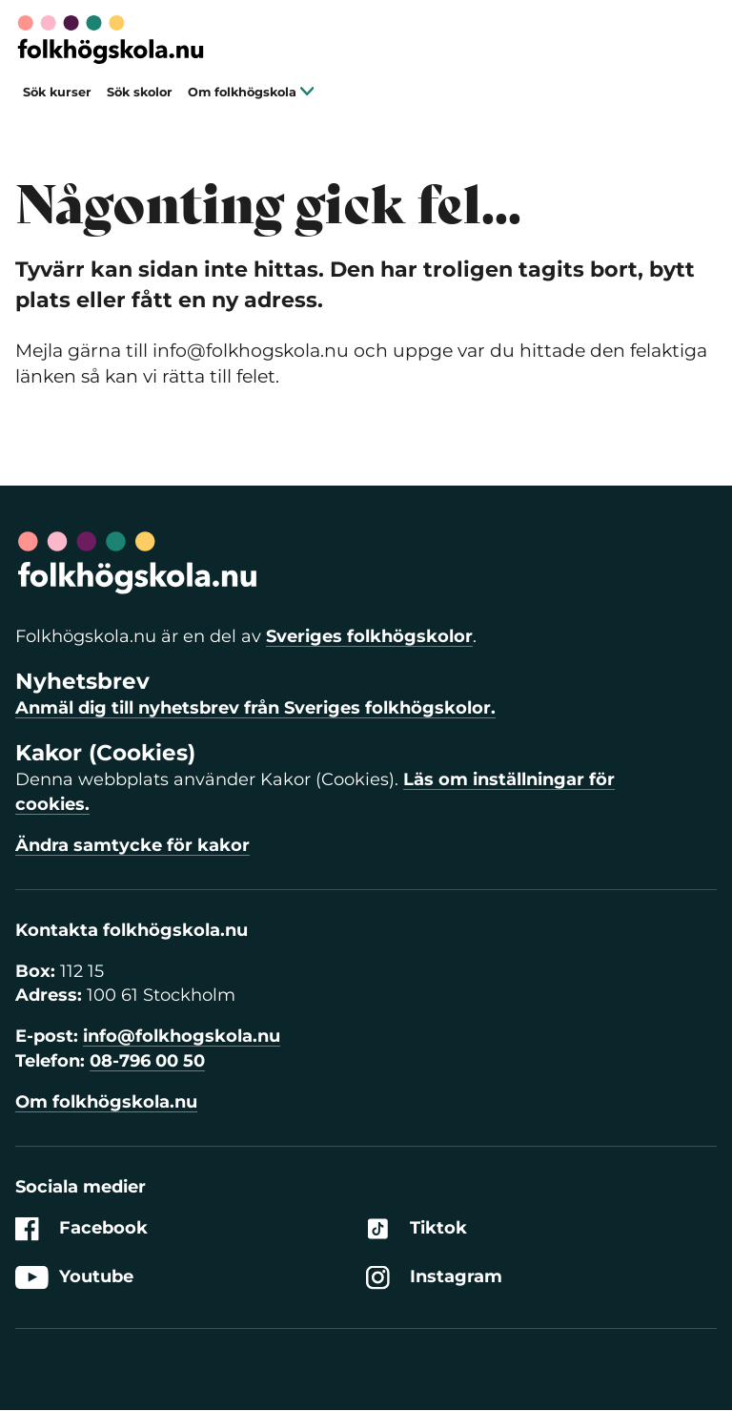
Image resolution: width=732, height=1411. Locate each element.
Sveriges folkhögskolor (369, 636)
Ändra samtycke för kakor (132, 845)
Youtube (74, 1278)
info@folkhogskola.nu (181, 1036)
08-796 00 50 (147, 1060)
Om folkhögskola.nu (106, 1101)
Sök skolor (140, 92)
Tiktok (416, 1228)
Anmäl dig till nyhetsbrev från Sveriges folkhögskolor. (255, 707)
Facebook (81, 1228)
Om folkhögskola (251, 92)
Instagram (434, 1278)
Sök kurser (57, 92)
